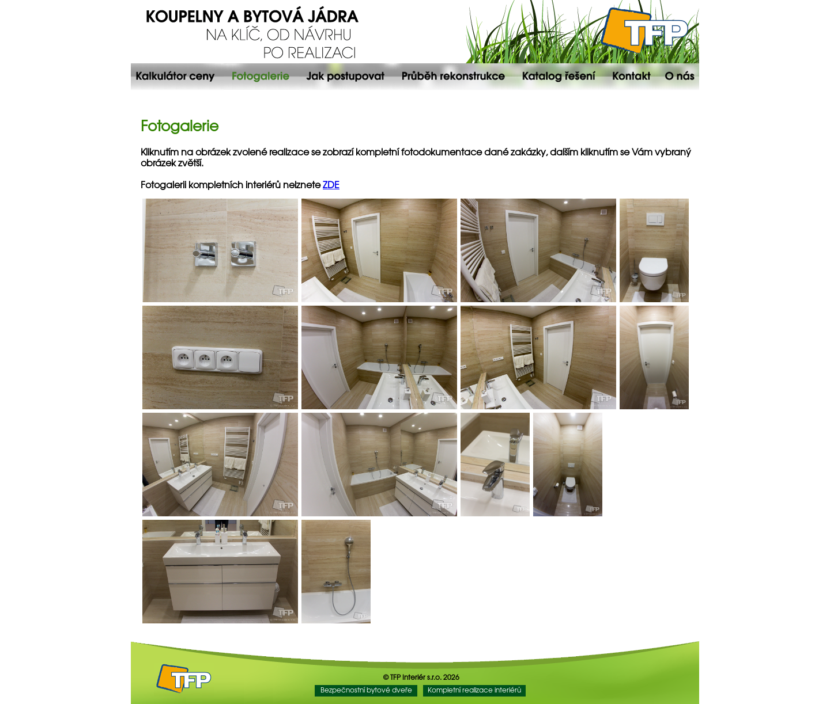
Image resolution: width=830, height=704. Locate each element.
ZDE (331, 185)
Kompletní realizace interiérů (474, 690)
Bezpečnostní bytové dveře (366, 690)
